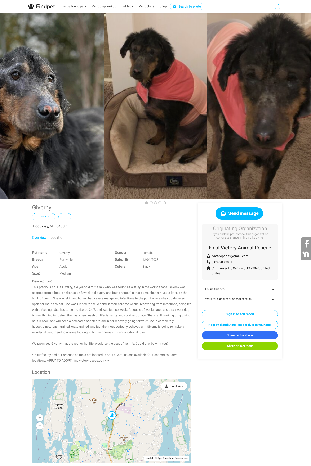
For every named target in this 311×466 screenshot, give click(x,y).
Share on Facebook (240, 335)
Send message (239, 213)
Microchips (146, 6)
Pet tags (127, 6)
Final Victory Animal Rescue (240, 248)
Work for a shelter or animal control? (240, 299)
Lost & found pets (73, 6)
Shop (163, 6)
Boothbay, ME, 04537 (50, 226)
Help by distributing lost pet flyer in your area (239, 325)
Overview (39, 237)
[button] (109, 411)
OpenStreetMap (165, 458)
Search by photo (186, 6)
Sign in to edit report (240, 314)
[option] (52, 106)
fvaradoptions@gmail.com (230, 256)
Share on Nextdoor (240, 346)
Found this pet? (240, 289)
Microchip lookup (104, 6)
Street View (176, 386)
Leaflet (149, 458)
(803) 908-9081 (222, 262)
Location (57, 237)
